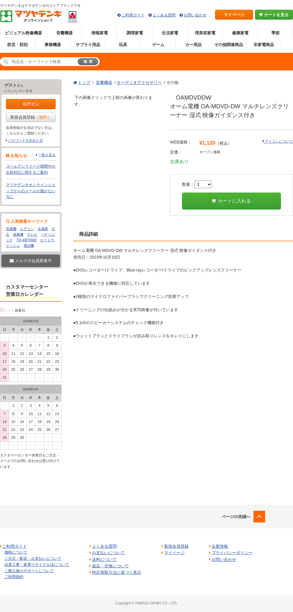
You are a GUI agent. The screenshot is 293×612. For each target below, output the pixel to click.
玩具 (123, 44)
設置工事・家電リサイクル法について (36, 564)
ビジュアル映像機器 (23, 33)
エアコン (27, 229)
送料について (104, 559)
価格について (15, 552)
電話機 (28, 246)
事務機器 (53, 44)
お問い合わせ (195, 15)
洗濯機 (11, 229)
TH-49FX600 (26, 240)
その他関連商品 (228, 44)
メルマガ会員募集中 (31, 260)
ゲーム (158, 44)
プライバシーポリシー (232, 552)
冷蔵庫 (43, 229)
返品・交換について (110, 566)
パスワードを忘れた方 (25, 141)
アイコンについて (277, 141)
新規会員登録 (30, 117)
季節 (275, 33)
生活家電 (170, 33)
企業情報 (220, 546)
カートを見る (274, 14)
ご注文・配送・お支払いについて (33, 558)
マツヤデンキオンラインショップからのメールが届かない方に (30, 191)
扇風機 (18, 234)
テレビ (32, 234)
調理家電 (135, 33)
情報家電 (99, 33)
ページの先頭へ (236, 516)
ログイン (31, 104)
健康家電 (240, 33)
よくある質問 (164, 15)
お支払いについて (108, 552)
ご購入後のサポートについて (29, 571)
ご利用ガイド (133, 15)
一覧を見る (47, 155)
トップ (84, 82)
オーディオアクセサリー (139, 82)
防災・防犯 (17, 44)
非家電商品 (263, 44)
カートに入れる (231, 200)
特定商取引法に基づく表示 (116, 572)
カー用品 (193, 44)
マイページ (234, 14)
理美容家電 (205, 33)
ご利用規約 (13, 576)
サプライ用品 (88, 44)
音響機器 (64, 33)
